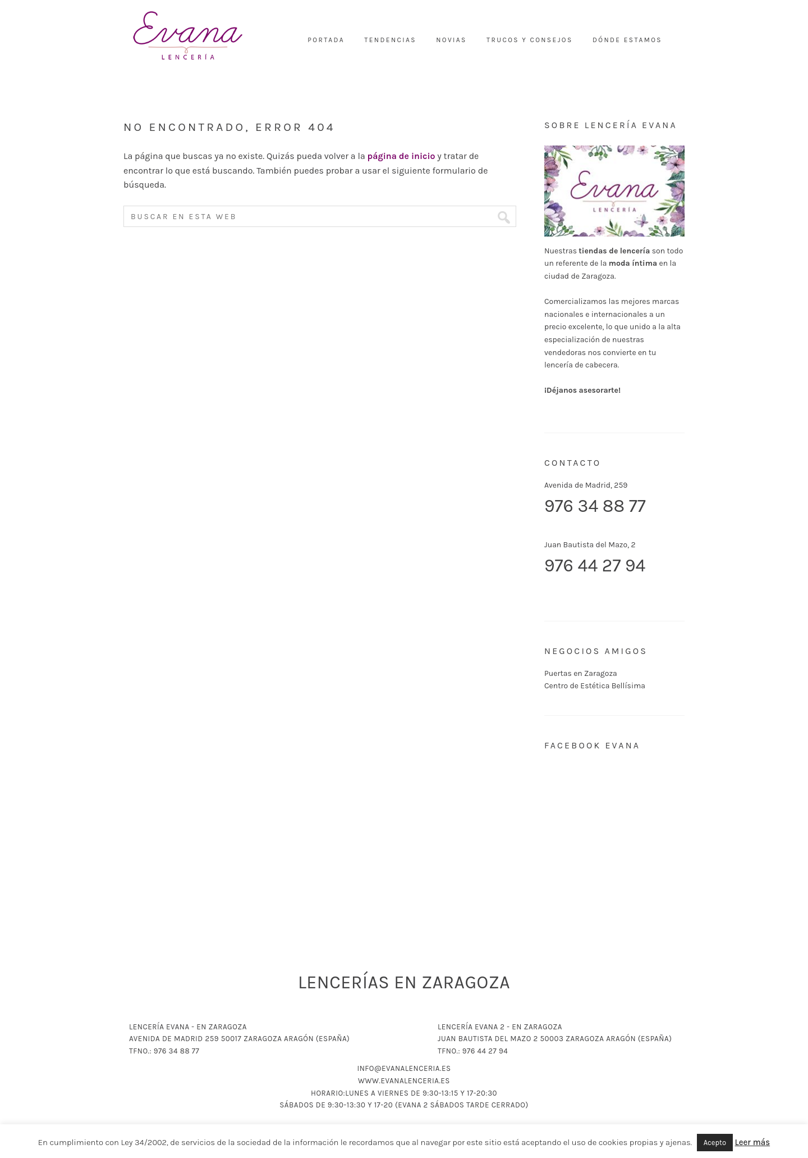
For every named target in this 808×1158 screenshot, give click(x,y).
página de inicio (401, 156)
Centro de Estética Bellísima (594, 686)
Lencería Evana (187, 36)
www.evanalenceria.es (404, 1081)
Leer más (752, 1142)
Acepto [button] (715, 1142)
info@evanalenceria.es (404, 1068)
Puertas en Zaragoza (580, 673)
